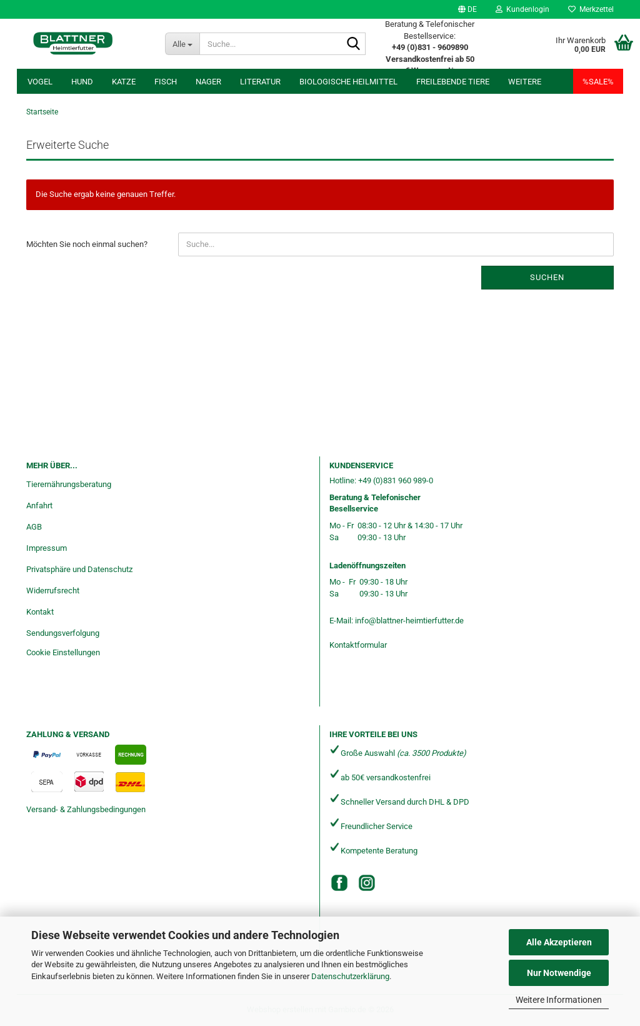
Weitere (524, 81)
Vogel (40, 81)
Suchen (547, 277)
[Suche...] (182, 44)
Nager (208, 81)
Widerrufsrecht (52, 590)
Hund (82, 81)
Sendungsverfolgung (62, 633)
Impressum (46, 548)
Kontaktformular (358, 645)
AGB (34, 526)
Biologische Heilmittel (348, 81)
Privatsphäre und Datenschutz (79, 569)
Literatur (260, 81)
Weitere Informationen (559, 1000)
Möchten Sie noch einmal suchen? (87, 244)
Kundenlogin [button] (522, 9)
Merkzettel (591, 9)
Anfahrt (39, 505)
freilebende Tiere (452, 81)
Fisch (165, 81)
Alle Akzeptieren (559, 942)
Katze (124, 81)
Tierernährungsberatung (68, 484)
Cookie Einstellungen (63, 652)
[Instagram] (367, 883)
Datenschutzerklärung (350, 976)
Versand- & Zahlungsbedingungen (86, 809)
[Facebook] (339, 883)
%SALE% (598, 81)
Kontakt (40, 611)
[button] (467, 9)
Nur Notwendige (559, 973)
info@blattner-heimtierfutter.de (409, 620)
